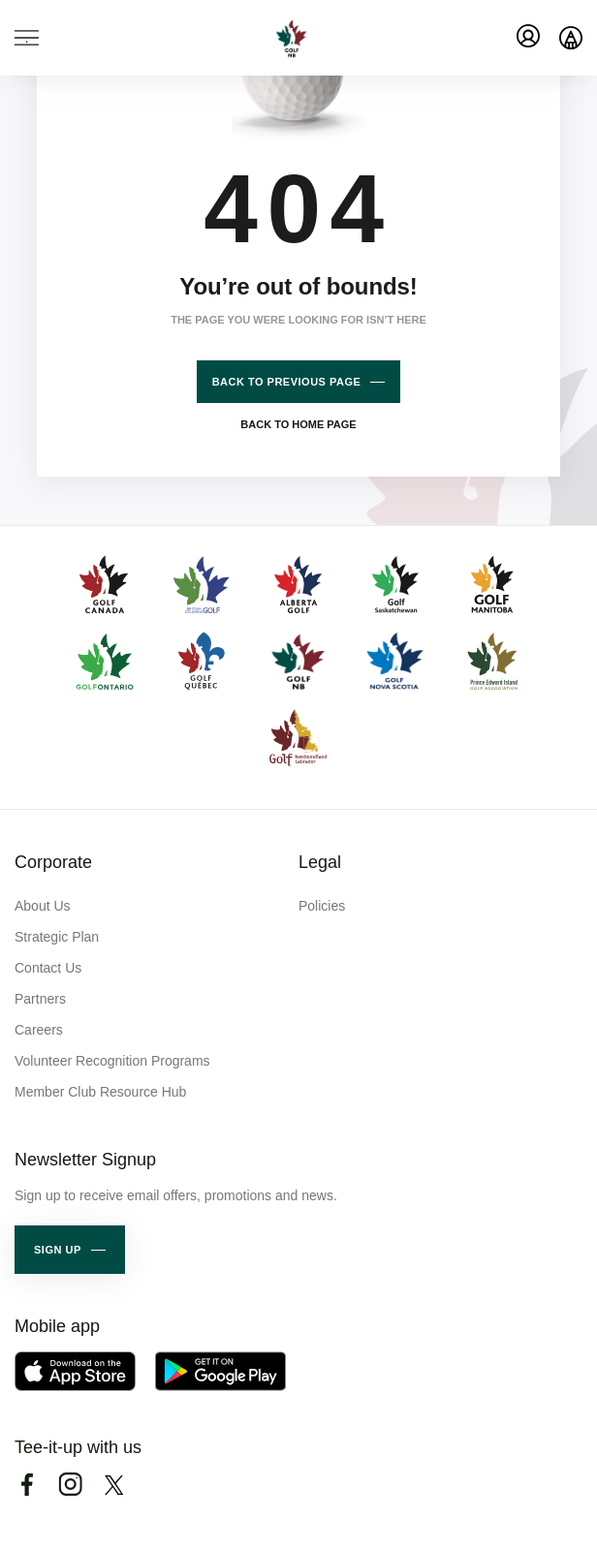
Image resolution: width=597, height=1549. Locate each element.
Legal (319, 862)
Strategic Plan (57, 937)
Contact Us (48, 968)
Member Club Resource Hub (100, 1092)
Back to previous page (286, 381)
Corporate (53, 862)
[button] (70, 1249)
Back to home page (298, 424)
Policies (321, 906)
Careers (39, 1030)
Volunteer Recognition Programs (112, 1061)
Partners (40, 999)
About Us (43, 906)
